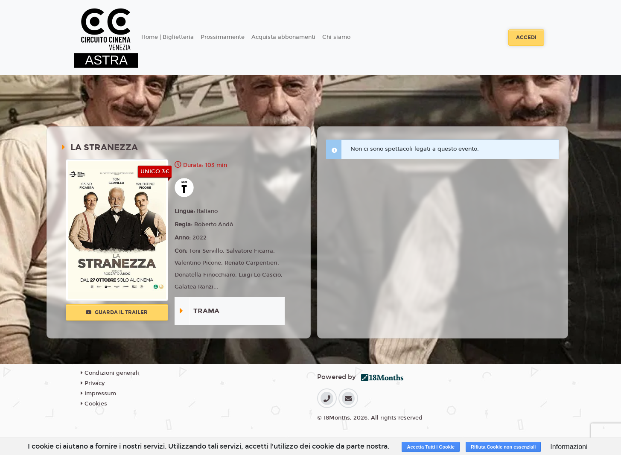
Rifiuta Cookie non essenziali (503, 446)
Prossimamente (223, 37)
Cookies (94, 403)
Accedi (526, 38)
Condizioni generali (110, 373)
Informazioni (568, 446)
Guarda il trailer (117, 312)
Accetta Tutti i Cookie (431, 446)
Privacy (93, 383)
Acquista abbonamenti (283, 37)
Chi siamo (336, 37)
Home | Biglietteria (167, 37)
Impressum (98, 393)
